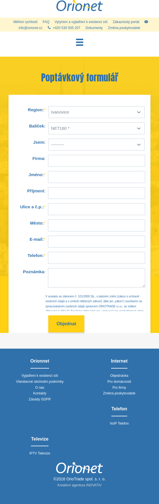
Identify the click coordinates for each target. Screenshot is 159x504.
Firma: (38, 158)
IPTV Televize (39, 453)
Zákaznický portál (126, 22)
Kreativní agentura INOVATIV (79, 485)
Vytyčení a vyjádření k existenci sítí (81, 22)
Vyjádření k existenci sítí (40, 376)
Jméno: (36, 174)
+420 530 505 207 (64, 28)
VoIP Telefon (119, 423)
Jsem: (39, 142)
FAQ (46, 22)
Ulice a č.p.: (32, 206)
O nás (39, 388)
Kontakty (40, 393)
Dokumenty (94, 28)
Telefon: (36, 255)
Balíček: (37, 126)
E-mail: (37, 239)
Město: (37, 223)
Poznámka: (34, 271)
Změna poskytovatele (124, 28)
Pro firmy (119, 388)
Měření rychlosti (25, 22)
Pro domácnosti (119, 382)
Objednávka (119, 376)
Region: (36, 109)
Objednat (66, 323)
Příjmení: (36, 190)
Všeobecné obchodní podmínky (40, 382)
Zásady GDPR (40, 399)
